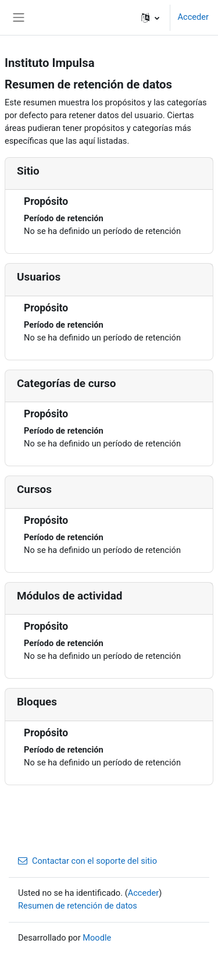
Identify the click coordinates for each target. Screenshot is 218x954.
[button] (150, 17)
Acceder (193, 17)
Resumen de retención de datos (77, 905)
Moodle (97, 937)
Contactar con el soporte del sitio (87, 861)
